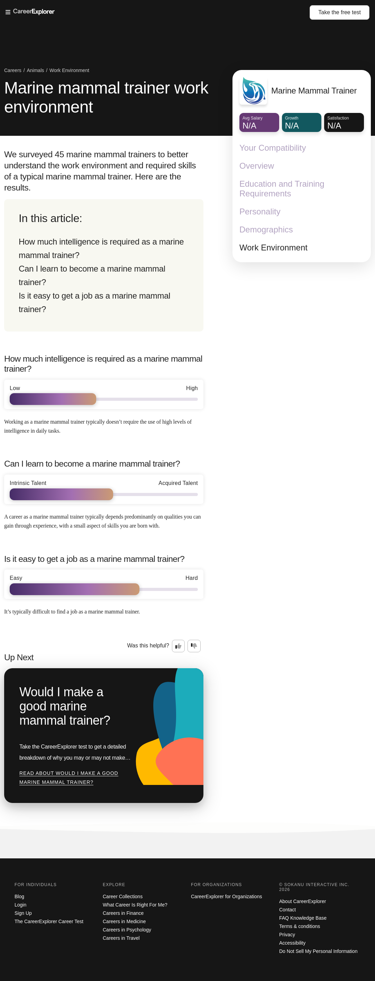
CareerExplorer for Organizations (226, 896)
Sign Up (23, 913)
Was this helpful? (148, 645)
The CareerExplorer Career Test (49, 921)
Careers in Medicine (124, 921)
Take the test (339, 12)
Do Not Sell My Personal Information (318, 951)
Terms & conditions (299, 926)
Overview (256, 165)
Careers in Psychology (127, 930)
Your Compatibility (272, 147)
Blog (19, 896)
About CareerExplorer (302, 901)
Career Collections (123, 896)
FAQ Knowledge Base (303, 918)
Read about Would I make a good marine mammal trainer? (68, 777)
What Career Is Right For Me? (135, 905)
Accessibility (292, 943)
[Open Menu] (158, 12)
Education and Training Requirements (281, 188)
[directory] (103, 265)
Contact (287, 909)
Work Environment (273, 247)
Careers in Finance (123, 913)
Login (20, 905)
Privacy (287, 934)
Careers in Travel (121, 938)
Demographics (266, 229)
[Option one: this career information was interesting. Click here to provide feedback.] (178, 646)
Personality (260, 211)
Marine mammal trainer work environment (106, 97)
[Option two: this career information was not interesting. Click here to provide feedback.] (194, 646)
